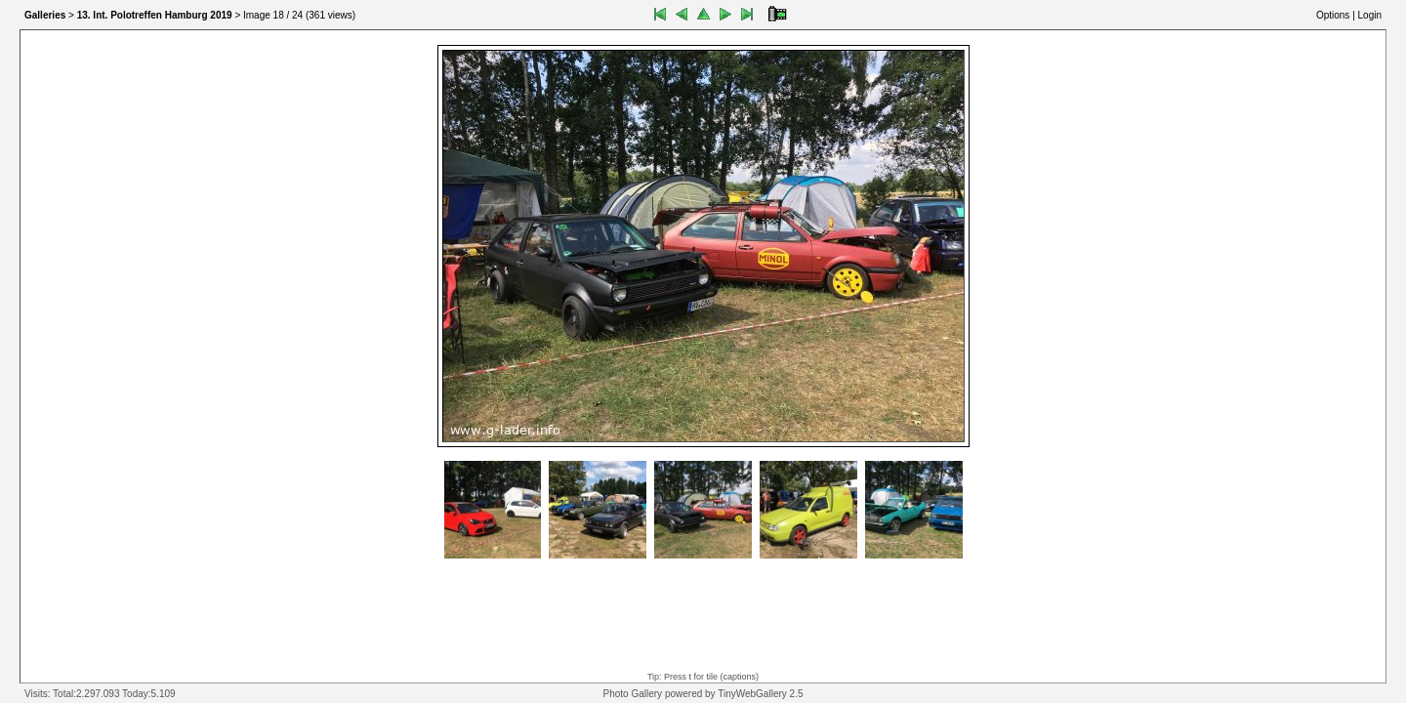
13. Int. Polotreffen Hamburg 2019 (154, 15)
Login (1370, 15)
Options (1332, 15)
